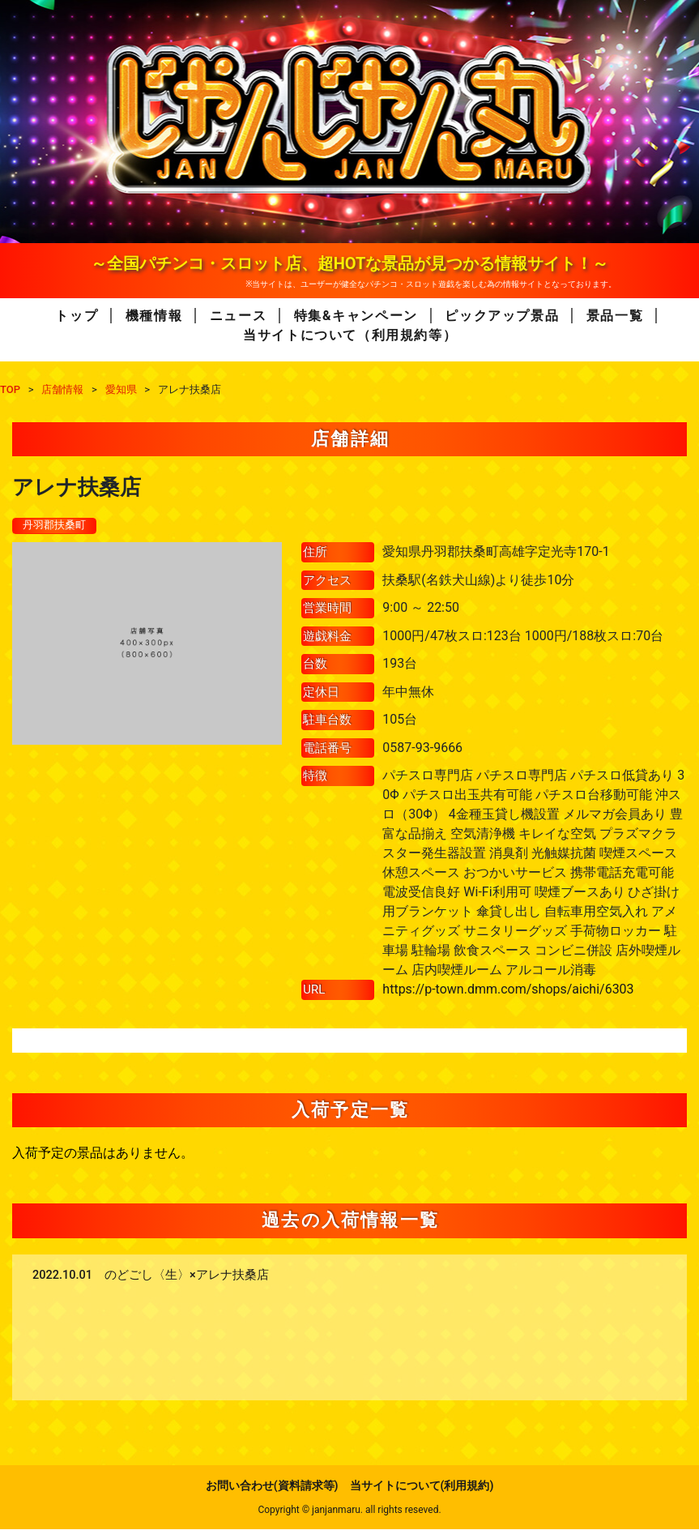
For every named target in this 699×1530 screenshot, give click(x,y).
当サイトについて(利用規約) (422, 1486)
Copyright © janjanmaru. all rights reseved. (349, 1510)
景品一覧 (614, 315)
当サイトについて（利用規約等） (350, 335)
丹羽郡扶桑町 (57, 525)
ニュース (238, 315)
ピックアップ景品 (502, 315)
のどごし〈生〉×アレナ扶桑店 (186, 1276)
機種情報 (154, 315)
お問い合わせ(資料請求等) (272, 1486)
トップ (76, 315)
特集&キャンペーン (356, 315)
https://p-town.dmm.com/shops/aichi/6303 (507, 990)
